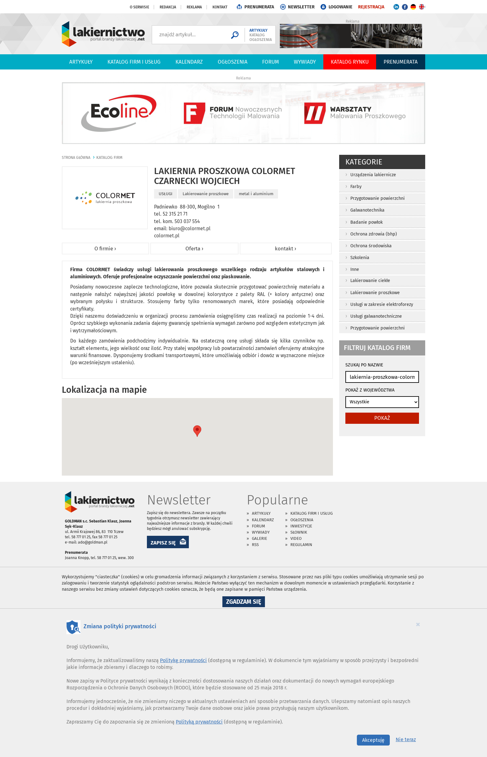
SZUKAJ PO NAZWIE (364, 365)
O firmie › (105, 248)
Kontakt (219, 7)
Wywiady (305, 62)
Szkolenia (359, 257)
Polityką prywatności (199, 722)
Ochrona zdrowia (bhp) (373, 234)
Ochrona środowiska (371, 246)
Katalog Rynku (350, 62)
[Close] (418, 624)
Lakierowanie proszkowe (375, 292)
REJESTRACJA (371, 7)
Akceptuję (373, 740)
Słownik (298, 532)
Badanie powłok (366, 222)
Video (296, 538)
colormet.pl (167, 236)
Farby (356, 186)
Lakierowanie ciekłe (370, 280)
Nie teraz (406, 739)
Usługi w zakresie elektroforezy (381, 304)
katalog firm (109, 157)
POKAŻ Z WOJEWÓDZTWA (369, 390)
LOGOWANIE (341, 7)
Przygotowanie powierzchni (377, 198)
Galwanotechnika (367, 210)
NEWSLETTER (301, 7)
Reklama (194, 7)
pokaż (382, 418)
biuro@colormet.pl (190, 228)
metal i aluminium (256, 193)
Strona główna (76, 157)
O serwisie (139, 7)
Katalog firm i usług (134, 62)
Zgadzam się (245, 602)
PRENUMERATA (259, 7)
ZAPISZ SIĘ (163, 543)
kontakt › (285, 248)
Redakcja (168, 7)
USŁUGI (165, 193)
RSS (255, 544)
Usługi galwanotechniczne (376, 316)
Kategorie (363, 162)
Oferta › (194, 248)
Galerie (259, 538)
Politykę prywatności (183, 660)
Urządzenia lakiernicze (373, 174)
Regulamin (301, 544)
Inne (354, 269)
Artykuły (81, 62)
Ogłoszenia (233, 62)
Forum (270, 62)
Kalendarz (189, 62)
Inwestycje (301, 526)
